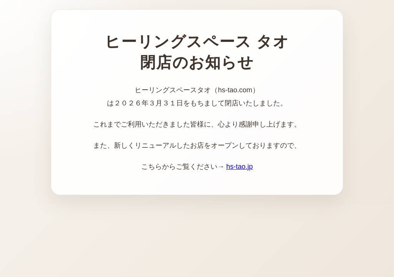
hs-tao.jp (239, 166)
